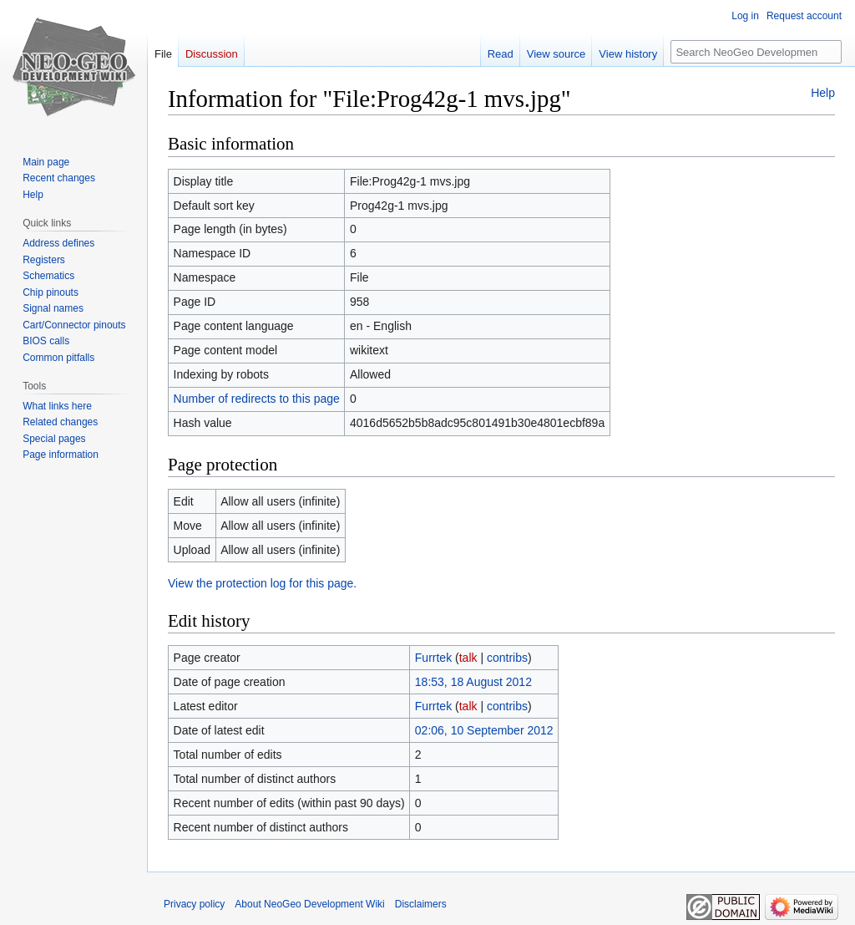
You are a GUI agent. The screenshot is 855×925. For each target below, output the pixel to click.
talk (468, 657)
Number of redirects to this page (257, 398)
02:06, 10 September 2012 (484, 730)
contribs (507, 657)
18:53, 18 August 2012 (473, 682)
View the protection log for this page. (262, 583)
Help (823, 92)
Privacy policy (194, 904)
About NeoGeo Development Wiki (309, 904)
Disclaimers (421, 904)
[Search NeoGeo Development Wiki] (756, 52)
